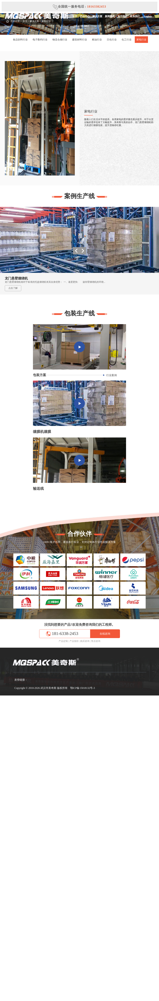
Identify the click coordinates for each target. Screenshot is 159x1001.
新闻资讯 (110, 16)
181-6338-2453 (80, 26)
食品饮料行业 (20, 39)
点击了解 (13, 288)
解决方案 (97, 16)
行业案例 (111, 375)
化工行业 (126, 39)
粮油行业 (97, 39)
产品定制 (63, 641)
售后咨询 (95, 641)
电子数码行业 (40, 39)
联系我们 (135, 16)
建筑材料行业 (79, 39)
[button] (83, 250)
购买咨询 (84, 641)
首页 (74, 16)
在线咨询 (105, 633)
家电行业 (141, 39)
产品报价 (74, 641)
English (147, 16)
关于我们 (122, 16)
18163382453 (96, 6)
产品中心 (85, 16)
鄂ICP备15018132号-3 (82, 688)
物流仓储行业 (59, 39)
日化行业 (112, 39)
